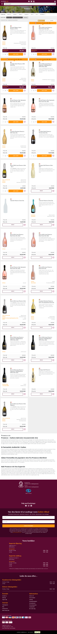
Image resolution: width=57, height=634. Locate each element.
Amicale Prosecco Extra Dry (17, 200)
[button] (29, 1)
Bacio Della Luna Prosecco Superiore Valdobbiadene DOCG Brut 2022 (45, 338)
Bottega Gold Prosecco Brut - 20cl (46, 166)
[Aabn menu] (2, 4)
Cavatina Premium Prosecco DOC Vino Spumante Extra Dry (46, 301)
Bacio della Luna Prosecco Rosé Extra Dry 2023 (16, 235)
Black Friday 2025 (5, 610)
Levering (31, 599)
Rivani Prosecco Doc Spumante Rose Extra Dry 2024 (18, 100)
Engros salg (4, 599)
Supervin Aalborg (15, 556)
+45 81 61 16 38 (27, 486)
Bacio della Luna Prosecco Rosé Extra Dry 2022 (45, 235)
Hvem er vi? (31, 595)
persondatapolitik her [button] (17, 532)
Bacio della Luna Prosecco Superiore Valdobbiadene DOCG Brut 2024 (45, 65)
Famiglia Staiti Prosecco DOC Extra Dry (17, 64)
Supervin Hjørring (15, 543)
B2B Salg (4, 597)
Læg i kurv (15, 54)
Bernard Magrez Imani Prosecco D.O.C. (15, 28)
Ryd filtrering (25, 17)
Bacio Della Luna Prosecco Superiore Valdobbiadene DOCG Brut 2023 (16, 338)
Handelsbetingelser (33, 601)
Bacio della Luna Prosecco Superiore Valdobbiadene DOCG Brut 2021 (16, 371)
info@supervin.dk (34, 483)
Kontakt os (4, 595)
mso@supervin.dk (34, 486)
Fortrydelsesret (32, 603)
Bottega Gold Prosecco (44, 370)
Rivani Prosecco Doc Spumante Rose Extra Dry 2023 (46, 100)
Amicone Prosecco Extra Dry (46, 200)
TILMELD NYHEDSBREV (28, 525)
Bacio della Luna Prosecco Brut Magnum (18, 404)
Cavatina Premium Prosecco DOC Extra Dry (17, 132)
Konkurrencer (5, 608)
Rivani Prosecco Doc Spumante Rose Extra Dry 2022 (18, 267)
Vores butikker (32, 597)
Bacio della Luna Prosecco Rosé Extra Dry (45, 267)
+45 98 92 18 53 (27, 483)
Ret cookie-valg (32, 608)
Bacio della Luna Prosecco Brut (18, 301)
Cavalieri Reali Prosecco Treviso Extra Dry (45, 132)
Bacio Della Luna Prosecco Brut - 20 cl (18, 166)
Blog (3, 606)
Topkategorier (5, 604)
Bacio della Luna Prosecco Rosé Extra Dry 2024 (45, 28)
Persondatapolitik (32, 605)
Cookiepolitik (32, 606)
